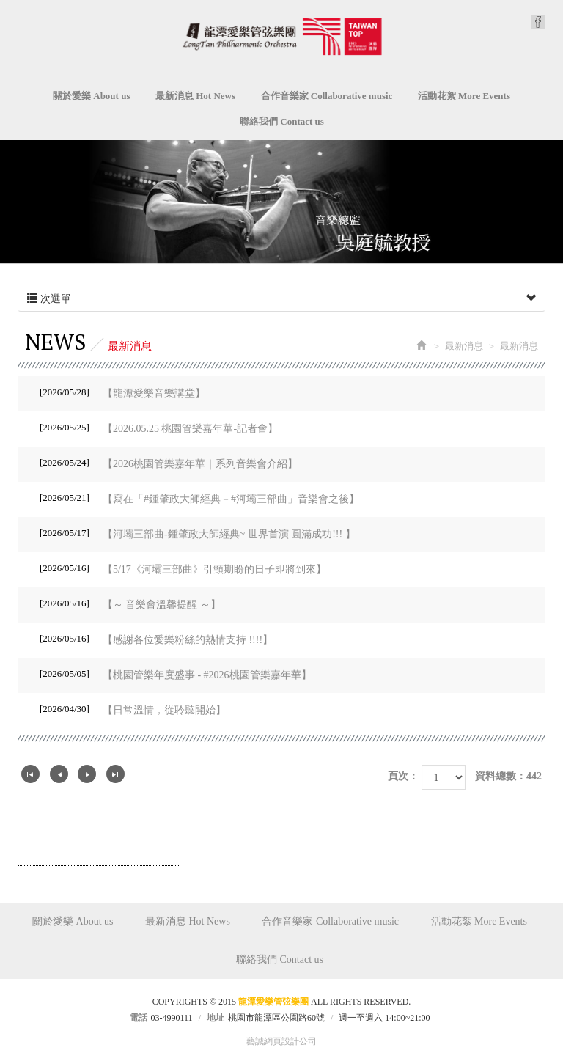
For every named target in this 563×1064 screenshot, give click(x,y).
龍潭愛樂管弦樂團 (282, 36)
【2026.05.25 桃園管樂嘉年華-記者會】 (159, 427)
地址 (215, 1018)
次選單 (281, 299)
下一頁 (87, 774)
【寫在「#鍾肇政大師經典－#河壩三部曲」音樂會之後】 (199, 498)
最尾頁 (115, 774)
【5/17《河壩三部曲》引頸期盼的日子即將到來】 (183, 568)
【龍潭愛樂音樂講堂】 (122, 392)
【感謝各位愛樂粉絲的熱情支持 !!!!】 (156, 638)
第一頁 (30, 774)
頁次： (403, 776)
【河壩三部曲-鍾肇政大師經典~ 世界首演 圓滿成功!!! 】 (198, 533)
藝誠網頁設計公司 (281, 1041)
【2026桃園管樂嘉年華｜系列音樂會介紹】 (169, 462)
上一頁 (59, 774)
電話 (138, 1018)
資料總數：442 (508, 776)
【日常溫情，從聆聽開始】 (133, 709)
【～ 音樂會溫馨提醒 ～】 (130, 603)
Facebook (538, 22)
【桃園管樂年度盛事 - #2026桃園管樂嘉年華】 (176, 674)
